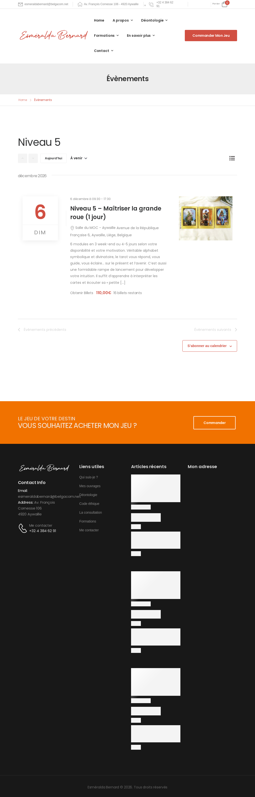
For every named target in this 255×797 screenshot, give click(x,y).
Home (99, 20)
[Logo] (55, 35)
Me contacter (40, 525)
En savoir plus (139, 35)
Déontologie (152, 20)
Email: (23, 490)
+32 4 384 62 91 (42, 530)
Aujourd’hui (53, 158)
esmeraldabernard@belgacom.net (49, 496)
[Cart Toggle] (219, 4)
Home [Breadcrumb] (22, 100)
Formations (104, 35)
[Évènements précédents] (22, 158)
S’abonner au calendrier (207, 346)
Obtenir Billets (82, 292)
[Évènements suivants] (33, 158)
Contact (101, 50)
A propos (121, 20)
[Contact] (23, 528)
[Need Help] (161, 4)
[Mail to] (43, 4)
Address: (25, 502)
